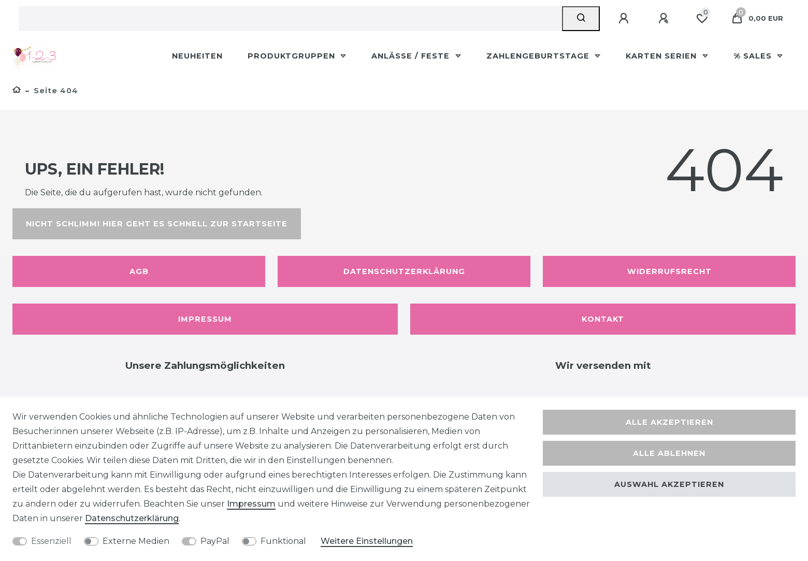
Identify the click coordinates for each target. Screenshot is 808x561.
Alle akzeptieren (669, 422)
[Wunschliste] (701, 18)
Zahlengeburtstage (539, 56)
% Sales (753, 56)
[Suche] (581, 18)
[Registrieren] (665, 19)
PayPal (214, 541)
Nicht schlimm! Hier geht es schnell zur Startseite (156, 223)
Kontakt (603, 319)
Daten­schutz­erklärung (132, 518)
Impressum (205, 319)
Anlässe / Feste (411, 56)
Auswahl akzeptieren (669, 484)
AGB (139, 271)
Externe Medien (136, 541)
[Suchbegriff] (290, 18)
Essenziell (51, 541)
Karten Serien (662, 56)
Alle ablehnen (669, 453)
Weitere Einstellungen (367, 541)
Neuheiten (197, 56)
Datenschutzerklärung (404, 271)
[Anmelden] (625, 19)
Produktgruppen (293, 56)
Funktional (283, 541)
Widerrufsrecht (669, 271)
